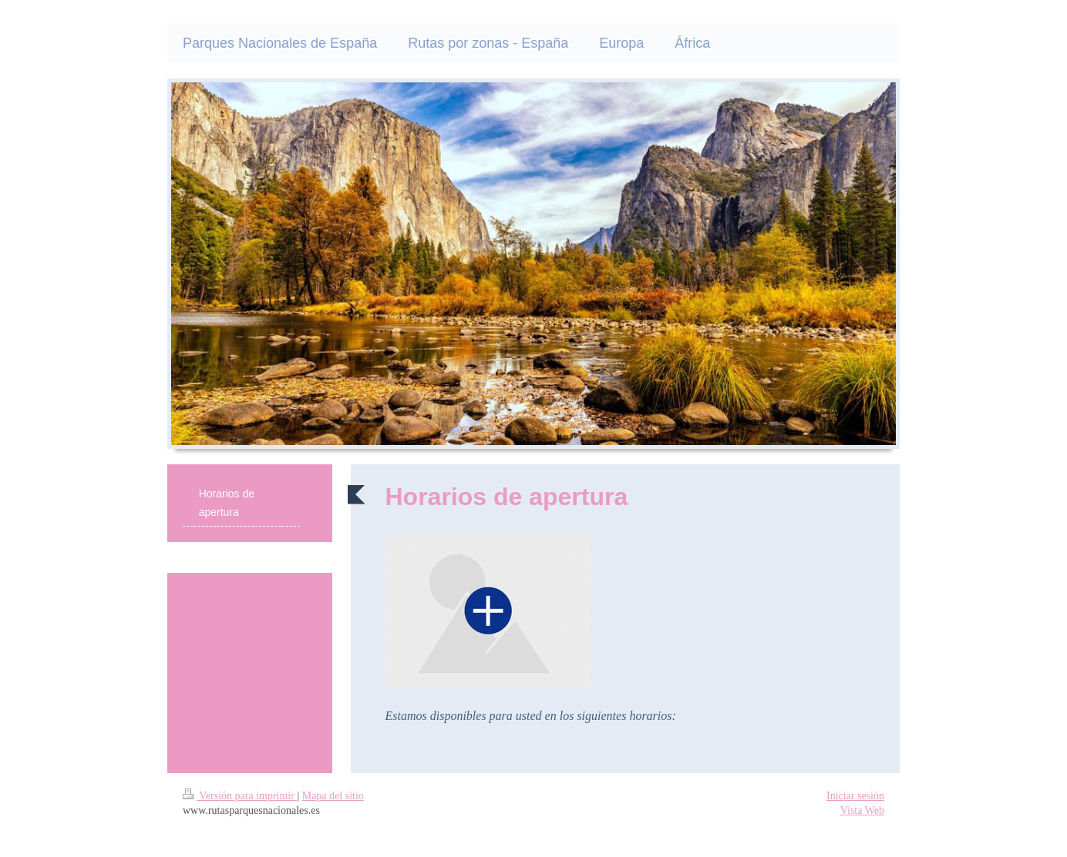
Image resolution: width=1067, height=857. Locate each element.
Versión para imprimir (240, 796)
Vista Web (862, 810)
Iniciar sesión (855, 796)
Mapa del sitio (333, 796)
